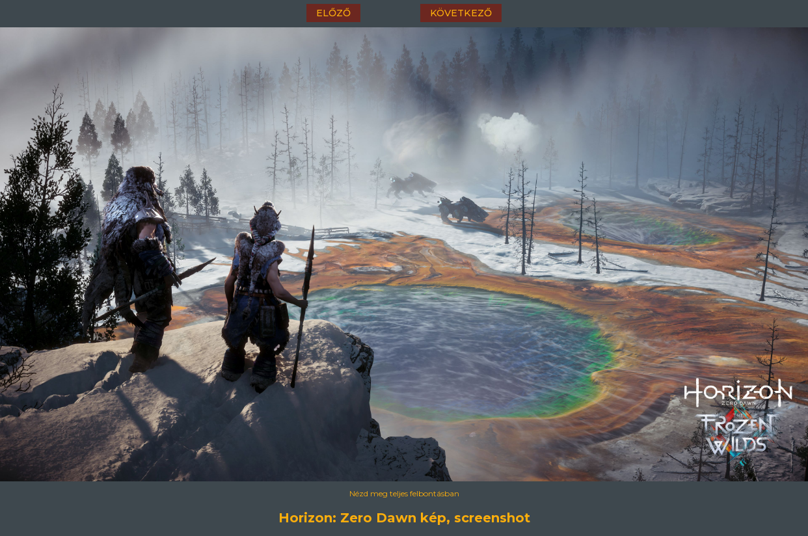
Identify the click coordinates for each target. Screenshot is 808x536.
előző (333, 13)
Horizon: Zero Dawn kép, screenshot (404, 518)
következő (461, 13)
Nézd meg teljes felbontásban (404, 493)
